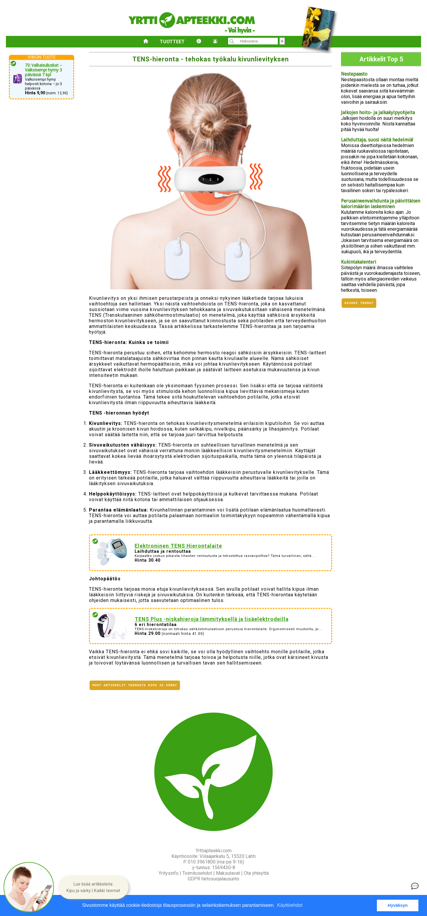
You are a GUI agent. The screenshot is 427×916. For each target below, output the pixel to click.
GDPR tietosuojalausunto (213, 879)
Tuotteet (172, 41)
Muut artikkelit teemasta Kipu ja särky (135, 686)
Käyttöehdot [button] (289, 905)
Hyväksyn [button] (398, 905)
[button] (93, 887)
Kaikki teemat (359, 303)
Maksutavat (228, 873)
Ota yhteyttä (256, 873)
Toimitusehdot (197, 873)
